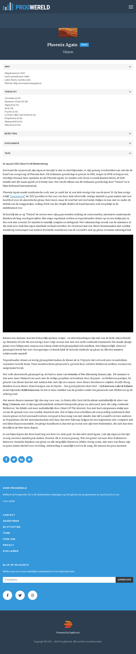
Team (6, 533)
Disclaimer (10, 551)
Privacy (8, 545)
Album (84, 44)
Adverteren (11, 521)
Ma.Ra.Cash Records (21, 80)
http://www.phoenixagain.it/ (27, 83)
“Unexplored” (17, 196)
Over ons (9, 539)
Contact (9, 515)
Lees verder (9, 501)
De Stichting (12, 527)
